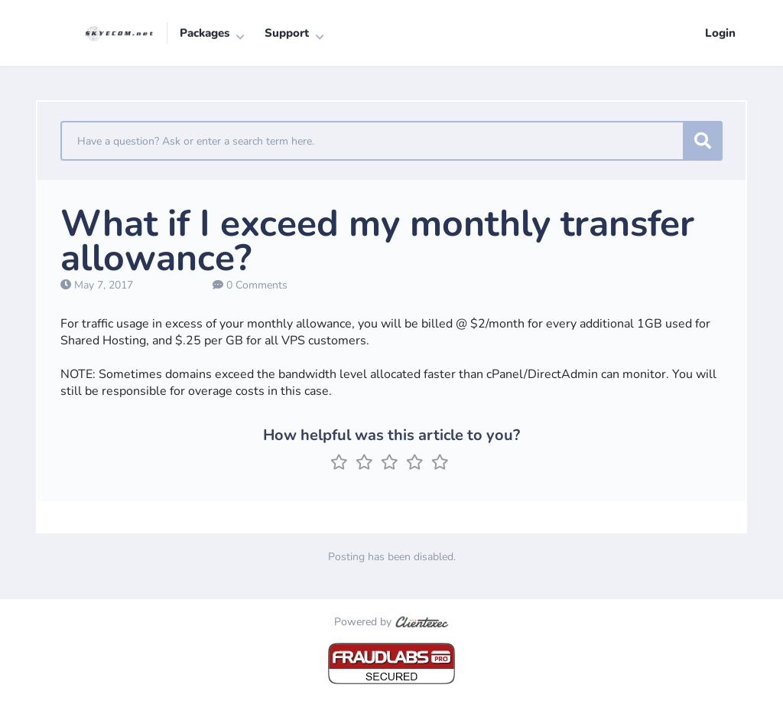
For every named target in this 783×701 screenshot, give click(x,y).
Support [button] (287, 33)
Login (720, 33)
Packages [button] (204, 33)
